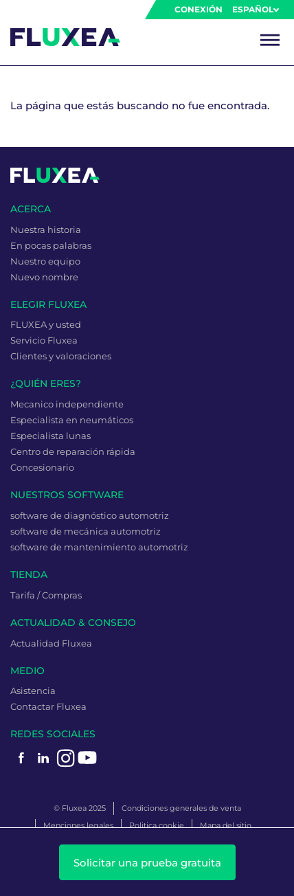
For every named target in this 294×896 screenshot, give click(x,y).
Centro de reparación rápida (72, 451)
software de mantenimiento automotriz (99, 546)
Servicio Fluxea (44, 340)
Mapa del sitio (225, 825)
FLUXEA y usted (45, 324)
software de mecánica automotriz (85, 531)
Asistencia (33, 690)
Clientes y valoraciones (60, 355)
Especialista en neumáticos (71, 419)
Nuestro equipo (45, 261)
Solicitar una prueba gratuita (147, 862)
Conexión (198, 9)
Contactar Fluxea (48, 706)
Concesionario (42, 467)
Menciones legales (78, 825)
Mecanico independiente (67, 404)
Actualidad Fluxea (51, 643)
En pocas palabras (50, 245)
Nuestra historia (45, 229)
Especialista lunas (50, 435)
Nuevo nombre (44, 276)
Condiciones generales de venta (181, 808)
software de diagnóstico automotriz (89, 515)
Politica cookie (156, 825)
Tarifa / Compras (46, 595)
